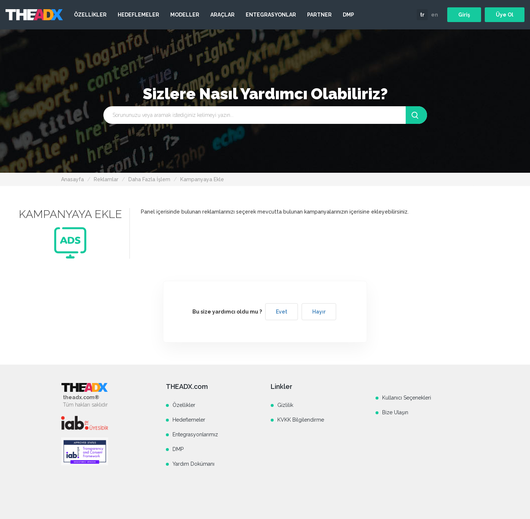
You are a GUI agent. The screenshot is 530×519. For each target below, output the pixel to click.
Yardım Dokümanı (193, 464)
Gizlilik (285, 405)
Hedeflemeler (188, 420)
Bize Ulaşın (395, 412)
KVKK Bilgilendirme (300, 420)
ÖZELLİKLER (90, 15)
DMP (348, 15)
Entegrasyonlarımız (195, 434)
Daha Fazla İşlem (149, 179)
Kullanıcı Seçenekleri (406, 398)
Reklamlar (106, 179)
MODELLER (184, 15)
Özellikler (183, 405)
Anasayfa (72, 179)
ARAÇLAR (222, 15)
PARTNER (319, 15)
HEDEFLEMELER (138, 15)
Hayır (319, 312)
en (434, 15)
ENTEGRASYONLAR (271, 15)
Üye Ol (504, 15)
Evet (281, 312)
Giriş (464, 15)
